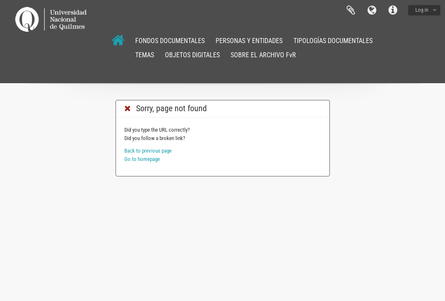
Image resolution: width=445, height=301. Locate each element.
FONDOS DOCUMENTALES (170, 41)
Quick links (392, 10)
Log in (421, 10)
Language (371, 10)
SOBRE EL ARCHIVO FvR (263, 55)
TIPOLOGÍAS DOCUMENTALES (333, 41)
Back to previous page (148, 151)
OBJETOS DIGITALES (192, 55)
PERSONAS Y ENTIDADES (249, 41)
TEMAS (144, 55)
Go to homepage (142, 159)
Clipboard (350, 10)
